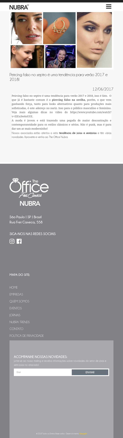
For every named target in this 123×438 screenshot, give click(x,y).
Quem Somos (19, 301)
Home (14, 287)
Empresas (16, 294)
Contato (16, 329)
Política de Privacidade (27, 336)
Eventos (16, 308)
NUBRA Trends (20, 322)
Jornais (15, 315)
